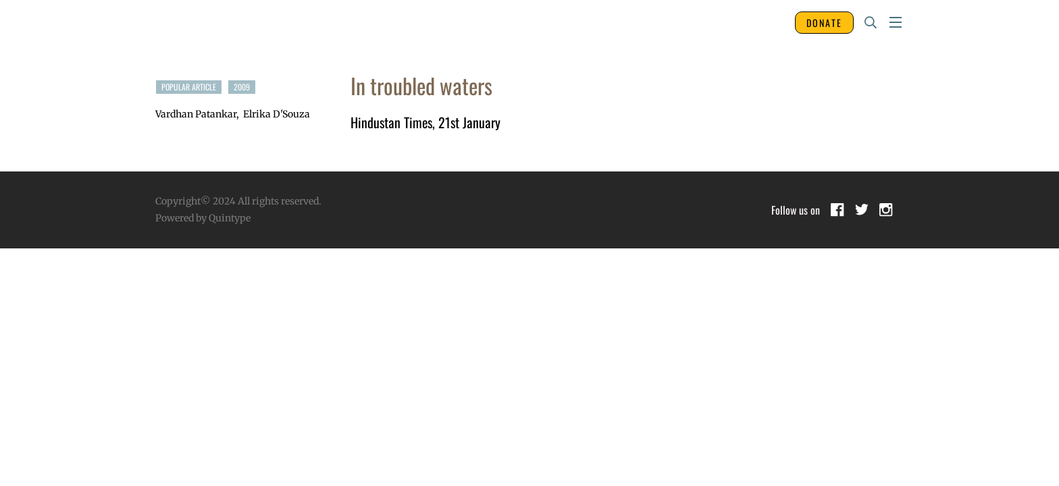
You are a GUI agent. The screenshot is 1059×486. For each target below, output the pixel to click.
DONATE (824, 23)
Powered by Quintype (203, 218)
